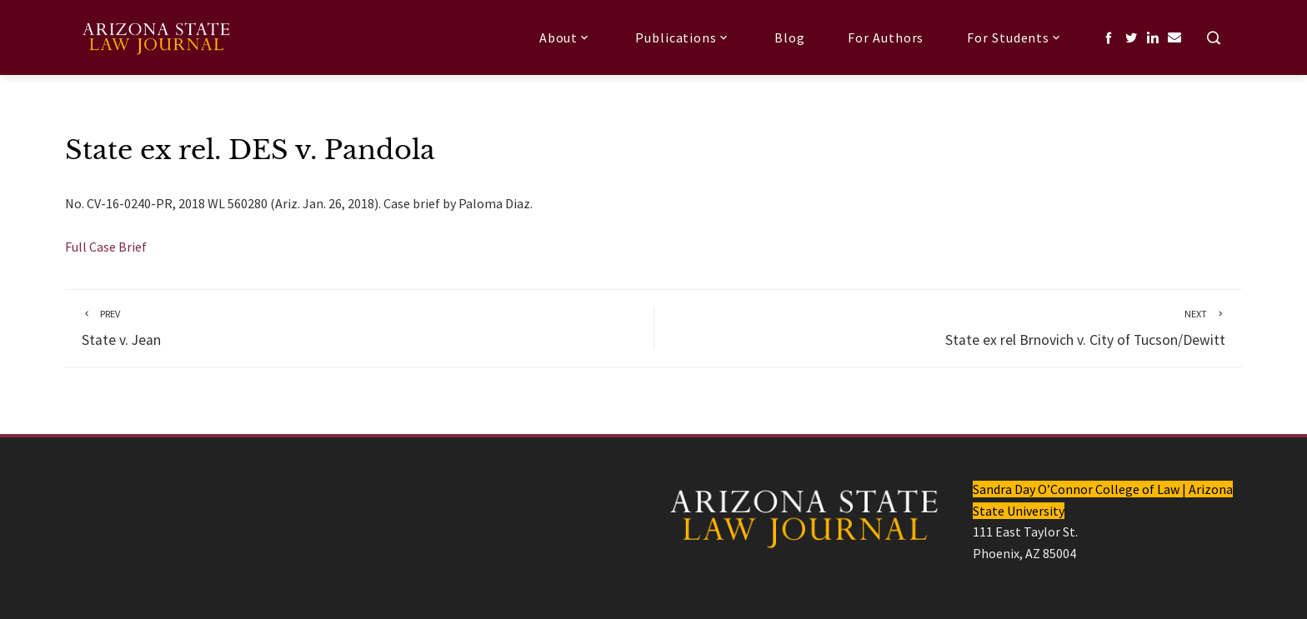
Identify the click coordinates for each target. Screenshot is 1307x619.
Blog (789, 37)
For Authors (886, 37)
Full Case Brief (106, 246)
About (565, 37)
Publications (683, 37)
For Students (1015, 37)
